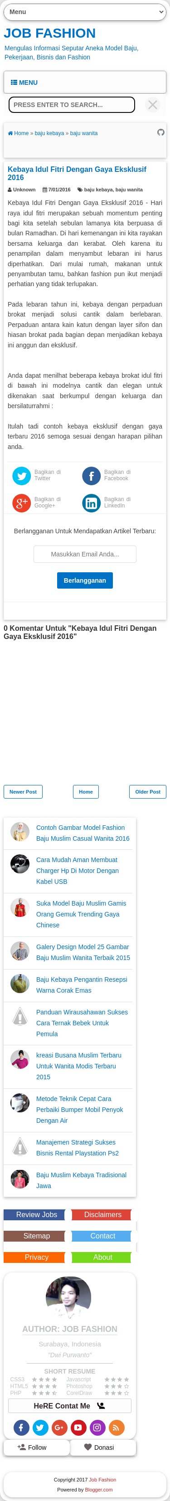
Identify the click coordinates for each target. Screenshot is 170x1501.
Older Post (147, 791)
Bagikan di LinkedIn (117, 502)
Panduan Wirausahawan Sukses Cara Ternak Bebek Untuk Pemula (82, 1023)
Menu (24, 82)
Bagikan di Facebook (117, 475)
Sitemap (37, 1236)
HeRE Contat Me (70, 1405)
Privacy (37, 1257)
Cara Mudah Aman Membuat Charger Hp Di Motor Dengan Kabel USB (77, 870)
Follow (31, 1447)
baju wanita (129, 189)
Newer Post (23, 791)
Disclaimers (103, 1214)
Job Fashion (50, 32)
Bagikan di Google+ (47, 502)
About (102, 1257)
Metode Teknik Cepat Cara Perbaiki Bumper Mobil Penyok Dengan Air (79, 1109)
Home (86, 791)
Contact (102, 1236)
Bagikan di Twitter (47, 475)
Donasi (98, 1447)
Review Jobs (37, 1214)
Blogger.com (99, 1489)
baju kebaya (98, 189)
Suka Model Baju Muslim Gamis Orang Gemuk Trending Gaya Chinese (81, 914)
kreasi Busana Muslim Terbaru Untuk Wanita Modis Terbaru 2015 (78, 1066)
